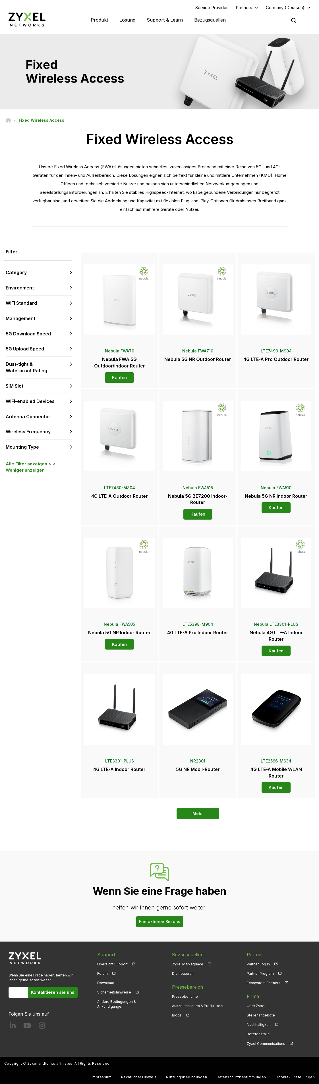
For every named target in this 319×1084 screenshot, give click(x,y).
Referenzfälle (258, 1034)
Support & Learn (165, 20)
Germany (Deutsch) (285, 7)
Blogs (177, 1015)
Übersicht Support (112, 964)
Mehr (197, 813)
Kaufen (119, 377)
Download (105, 983)
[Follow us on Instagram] (42, 1027)
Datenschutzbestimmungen (241, 1077)
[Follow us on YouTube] (27, 1027)
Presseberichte (185, 996)
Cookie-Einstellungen (295, 1077)
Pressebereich (187, 987)
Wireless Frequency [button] (28, 431)
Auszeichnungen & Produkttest (197, 1006)
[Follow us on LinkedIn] (13, 1027)
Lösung (127, 20)
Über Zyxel (256, 1006)
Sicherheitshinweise (114, 992)
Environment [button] (20, 288)
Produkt (99, 20)
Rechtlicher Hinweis (139, 1077)
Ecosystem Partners (263, 983)
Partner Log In (258, 964)
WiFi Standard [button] (21, 303)
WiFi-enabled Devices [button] (30, 401)
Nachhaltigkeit (259, 1024)
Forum (102, 973)
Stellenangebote (261, 1015)
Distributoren (183, 973)
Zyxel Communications (266, 1043)
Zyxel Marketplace (187, 964)
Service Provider (211, 7)
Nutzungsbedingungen (186, 1077)
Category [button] (16, 272)
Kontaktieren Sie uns (159, 921)
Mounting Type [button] (22, 447)
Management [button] (20, 318)
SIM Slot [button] (14, 386)
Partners (244, 7)
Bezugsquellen (210, 20)
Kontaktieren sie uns (52, 992)
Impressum (101, 1077)
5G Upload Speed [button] (25, 349)
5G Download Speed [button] (28, 334)
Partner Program (260, 973)
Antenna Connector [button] (28, 416)
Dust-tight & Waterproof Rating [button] (26, 367)
